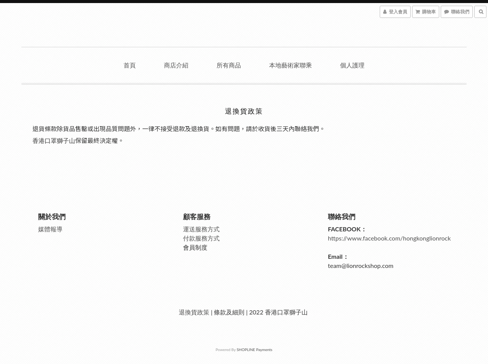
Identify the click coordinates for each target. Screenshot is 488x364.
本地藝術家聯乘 (290, 65)
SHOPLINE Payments (255, 349)
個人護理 (352, 65)
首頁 (130, 65)
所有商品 (229, 65)
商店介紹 (176, 65)
